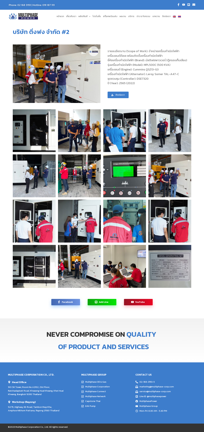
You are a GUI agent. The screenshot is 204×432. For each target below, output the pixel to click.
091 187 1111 (48, 5)
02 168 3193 (24, 5)
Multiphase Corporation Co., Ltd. (31, 427)
